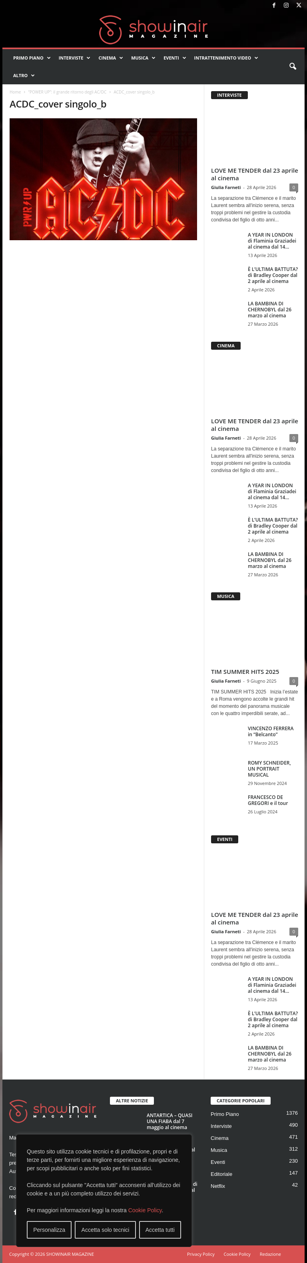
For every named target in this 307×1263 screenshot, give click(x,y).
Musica (143, 58)
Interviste (75, 58)
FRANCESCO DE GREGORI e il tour (268, 800)
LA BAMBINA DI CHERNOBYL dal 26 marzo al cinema (269, 309)
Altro (24, 75)
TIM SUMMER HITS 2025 (245, 671)
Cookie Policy (145, 1210)
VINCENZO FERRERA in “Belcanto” (270, 731)
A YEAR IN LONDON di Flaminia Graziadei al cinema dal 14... (272, 240)
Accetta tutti (160, 1230)
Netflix (218, 1186)
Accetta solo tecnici (106, 1230)
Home (15, 92)
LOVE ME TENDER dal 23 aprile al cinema (254, 174)
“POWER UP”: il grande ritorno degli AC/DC (67, 92)
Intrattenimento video (226, 58)
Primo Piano (32, 58)
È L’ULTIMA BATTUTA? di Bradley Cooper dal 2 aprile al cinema (273, 275)
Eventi (174, 58)
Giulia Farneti (226, 187)
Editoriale (221, 1174)
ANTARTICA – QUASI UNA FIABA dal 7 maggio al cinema (169, 1121)
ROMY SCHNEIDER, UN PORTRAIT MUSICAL (269, 768)
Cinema (110, 58)
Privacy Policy (201, 1254)
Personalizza (49, 1230)
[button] (292, 67)
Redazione (270, 1254)
